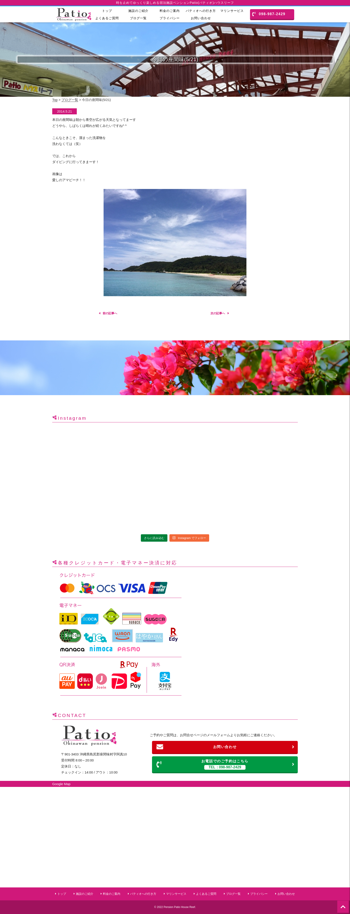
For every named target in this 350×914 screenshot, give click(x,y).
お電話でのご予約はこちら (225, 764)
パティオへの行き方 (201, 11)
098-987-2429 (268, 14)
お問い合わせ (201, 18)
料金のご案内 (170, 11)
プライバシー (170, 18)
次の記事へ (217, 313)
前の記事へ (110, 313)
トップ (107, 11)
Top (55, 100)
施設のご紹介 (138, 11)
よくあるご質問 (107, 18)
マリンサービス (232, 11)
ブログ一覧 (138, 18)
